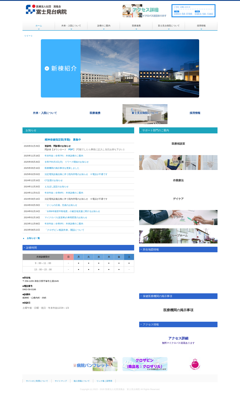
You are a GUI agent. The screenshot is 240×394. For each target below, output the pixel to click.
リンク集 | (101, 380)
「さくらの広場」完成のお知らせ (61, 205)
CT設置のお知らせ (54, 180)
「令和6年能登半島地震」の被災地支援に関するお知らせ (72, 211)
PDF (70, 149)
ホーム (39, 25)
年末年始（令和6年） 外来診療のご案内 (64, 192)
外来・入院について (71, 25)
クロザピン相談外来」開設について (65, 230)
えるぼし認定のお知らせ (56, 186)
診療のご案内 (103, 25)
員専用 (109, 380)
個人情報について (82, 380)
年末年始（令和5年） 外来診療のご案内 (64, 223)
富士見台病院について (169, 25)
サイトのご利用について (37, 380)
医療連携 (136, 25)
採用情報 (201, 25)
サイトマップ (61, 380)
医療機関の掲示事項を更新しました (62, 168)
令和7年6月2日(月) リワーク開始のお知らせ (67, 162)
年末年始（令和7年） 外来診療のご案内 (64, 155)
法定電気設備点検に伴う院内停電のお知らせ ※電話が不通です (76, 174)
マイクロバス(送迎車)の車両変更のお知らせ (66, 217)
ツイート (28, 36)
